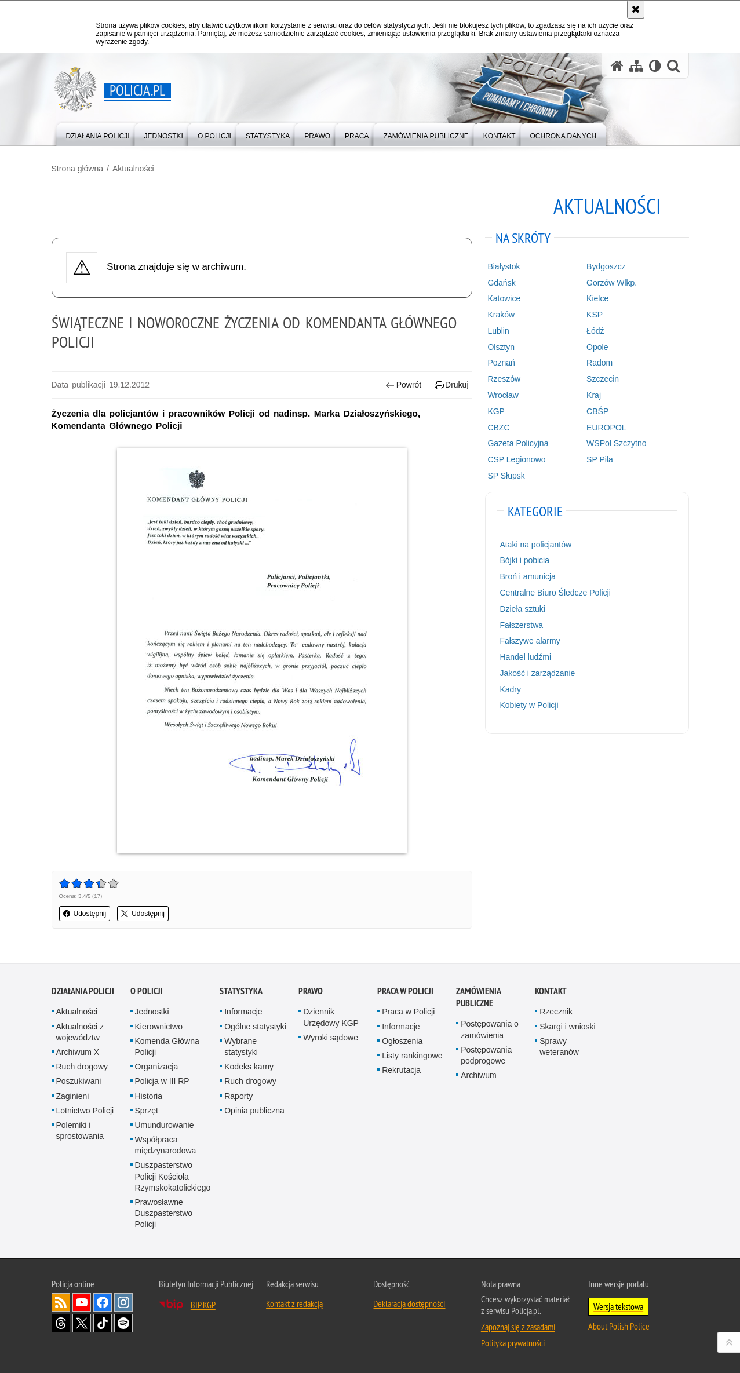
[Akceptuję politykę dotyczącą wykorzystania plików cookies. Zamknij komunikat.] (635, 9)
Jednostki (152, 1011)
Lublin (498, 330)
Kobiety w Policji (529, 705)
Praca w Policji (405, 991)
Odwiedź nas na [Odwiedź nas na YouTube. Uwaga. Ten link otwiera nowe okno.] (81, 1302)
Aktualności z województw (80, 1032)
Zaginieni (72, 1096)
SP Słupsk (505, 475)
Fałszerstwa (521, 625)
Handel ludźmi (525, 657)
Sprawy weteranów (559, 1046)
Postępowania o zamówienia (490, 1029)
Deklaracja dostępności (409, 1303)
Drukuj (452, 385)
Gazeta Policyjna (517, 443)
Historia (148, 1096)
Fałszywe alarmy (530, 640)
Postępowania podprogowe (486, 1055)
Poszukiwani (78, 1081)
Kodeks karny (249, 1066)
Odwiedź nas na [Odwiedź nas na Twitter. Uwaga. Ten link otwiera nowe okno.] (81, 1323)
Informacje (243, 1011)
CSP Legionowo (516, 459)
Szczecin (602, 379)
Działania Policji (83, 991)
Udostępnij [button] (85, 914)
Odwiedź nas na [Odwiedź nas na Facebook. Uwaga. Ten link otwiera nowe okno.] (102, 1302)
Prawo (310, 991)
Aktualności (133, 168)
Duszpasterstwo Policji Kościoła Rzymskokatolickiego (173, 1176)
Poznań (501, 362)
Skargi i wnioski (567, 1026)
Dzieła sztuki (522, 609)
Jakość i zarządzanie (537, 673)
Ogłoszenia (402, 1041)
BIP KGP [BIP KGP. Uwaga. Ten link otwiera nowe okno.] (203, 1304)
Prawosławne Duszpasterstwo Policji (164, 1213)
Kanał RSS (61, 1302)
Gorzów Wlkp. (611, 282)
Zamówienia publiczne (478, 997)
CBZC (498, 427)
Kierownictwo (159, 1026)
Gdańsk (501, 282)
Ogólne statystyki (255, 1026)
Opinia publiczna (254, 1110)
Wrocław (502, 395)
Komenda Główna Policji (167, 1046)
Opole (597, 347)
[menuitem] (98, 133)
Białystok (503, 266)
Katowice (503, 298)
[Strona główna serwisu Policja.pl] (617, 66)
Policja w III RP (162, 1081)
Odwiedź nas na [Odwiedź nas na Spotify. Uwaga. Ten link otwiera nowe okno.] (123, 1323)
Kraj (593, 395)
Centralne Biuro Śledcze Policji (555, 592)
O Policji (146, 991)
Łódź (595, 330)
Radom (599, 362)
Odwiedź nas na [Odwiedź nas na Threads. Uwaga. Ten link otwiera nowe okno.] (61, 1323)
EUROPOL (606, 427)
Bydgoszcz (606, 266)
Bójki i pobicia (524, 560)
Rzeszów (503, 379)
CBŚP (597, 411)
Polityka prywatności (513, 1343)
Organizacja (156, 1066)
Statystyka (241, 991)
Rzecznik (556, 1011)
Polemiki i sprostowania (80, 1130)
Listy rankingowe (412, 1055)
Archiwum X (78, 1052)
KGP (496, 411)
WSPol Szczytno (616, 443)
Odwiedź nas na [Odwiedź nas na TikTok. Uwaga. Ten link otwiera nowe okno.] (102, 1323)
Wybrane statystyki (241, 1046)
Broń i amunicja (528, 576)
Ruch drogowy (82, 1066)
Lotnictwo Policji (85, 1110)
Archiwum (478, 1075)
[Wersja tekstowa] (655, 66)
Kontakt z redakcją (294, 1303)
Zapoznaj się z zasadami (518, 1326)
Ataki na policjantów (535, 544)
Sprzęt (146, 1110)
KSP (594, 314)
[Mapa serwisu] (636, 66)
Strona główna (78, 168)
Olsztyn (501, 347)
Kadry (510, 689)
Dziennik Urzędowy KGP (331, 1017)
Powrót (403, 385)
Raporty (238, 1096)
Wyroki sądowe (330, 1037)
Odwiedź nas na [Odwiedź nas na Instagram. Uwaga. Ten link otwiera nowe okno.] (123, 1302)
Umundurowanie (164, 1125)
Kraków (501, 314)
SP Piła (599, 459)
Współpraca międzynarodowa (165, 1145)
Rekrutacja (401, 1070)
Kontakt (551, 991)
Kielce (597, 298)
